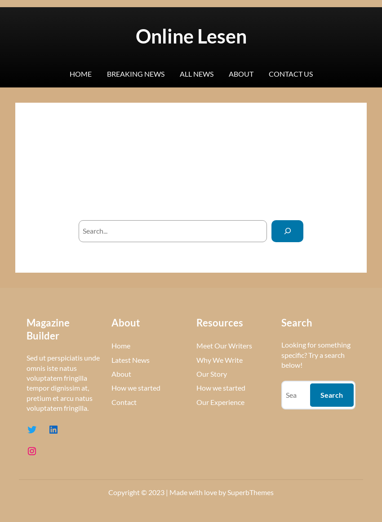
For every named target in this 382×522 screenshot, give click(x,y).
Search (331, 395)
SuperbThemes (250, 492)
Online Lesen (191, 36)
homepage (239, 197)
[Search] (287, 231)
